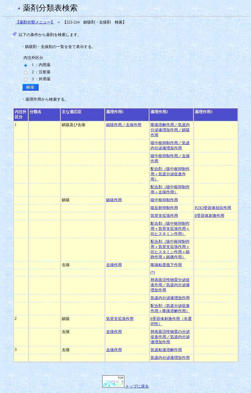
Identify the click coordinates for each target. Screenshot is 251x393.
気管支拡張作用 (164, 216)
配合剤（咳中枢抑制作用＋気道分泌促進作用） (170, 174)
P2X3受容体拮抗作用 (213, 208)
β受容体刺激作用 (209, 216)
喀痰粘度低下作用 (166, 265)
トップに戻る (125, 386)
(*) (153, 272)
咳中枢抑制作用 (164, 200)
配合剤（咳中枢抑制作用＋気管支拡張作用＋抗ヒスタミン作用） (170, 228)
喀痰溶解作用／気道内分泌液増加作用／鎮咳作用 (170, 130)
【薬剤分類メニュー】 (35, 22)
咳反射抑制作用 (164, 208)
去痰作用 (114, 265)
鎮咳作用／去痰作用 (123, 125)
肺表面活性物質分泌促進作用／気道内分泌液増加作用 (170, 285)
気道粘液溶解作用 (166, 350)
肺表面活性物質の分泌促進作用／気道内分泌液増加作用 (170, 337)
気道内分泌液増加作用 (170, 298)
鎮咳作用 (114, 200)
